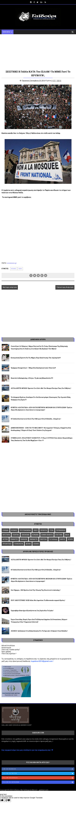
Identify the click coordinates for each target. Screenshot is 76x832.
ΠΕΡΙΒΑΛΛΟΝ (60, 530)
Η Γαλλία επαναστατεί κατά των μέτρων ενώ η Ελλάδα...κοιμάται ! (36, 419)
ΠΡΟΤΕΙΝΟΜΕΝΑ (25, 530)
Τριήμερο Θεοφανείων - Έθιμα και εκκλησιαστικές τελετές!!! (33, 368)
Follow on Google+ (38, 778)
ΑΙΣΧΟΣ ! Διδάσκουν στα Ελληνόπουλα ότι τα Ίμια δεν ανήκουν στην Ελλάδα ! (39, 631)
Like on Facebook (38, 769)
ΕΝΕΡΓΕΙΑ (43, 539)
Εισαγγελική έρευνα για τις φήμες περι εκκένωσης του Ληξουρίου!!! (36, 358)
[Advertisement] (38, 52)
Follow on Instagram (38, 782)
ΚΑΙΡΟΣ (62, 539)
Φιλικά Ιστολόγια (8, 646)
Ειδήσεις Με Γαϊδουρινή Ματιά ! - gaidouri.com (30, 790)
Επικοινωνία (6, 648)
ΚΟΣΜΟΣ (13, 268)
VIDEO (20, 268)
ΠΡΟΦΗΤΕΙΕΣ (7, 544)
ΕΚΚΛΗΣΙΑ (24, 539)
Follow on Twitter (38, 773)
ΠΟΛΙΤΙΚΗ (16, 535)
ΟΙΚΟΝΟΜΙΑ (25, 535)
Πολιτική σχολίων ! (9, 654)
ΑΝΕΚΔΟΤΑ (33, 539)
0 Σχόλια (48, 80)
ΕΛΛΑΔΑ (5, 530)
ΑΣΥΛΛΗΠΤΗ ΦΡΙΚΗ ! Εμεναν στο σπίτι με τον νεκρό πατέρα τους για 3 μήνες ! (41, 388)
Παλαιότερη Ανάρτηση (64, 287)
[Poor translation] (7, 800)
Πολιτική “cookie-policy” (11, 650)
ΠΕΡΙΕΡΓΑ (43, 530)
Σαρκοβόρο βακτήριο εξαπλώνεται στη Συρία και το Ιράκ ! (32, 611)
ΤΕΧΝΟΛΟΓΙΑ (18, 544)
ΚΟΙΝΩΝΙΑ (35, 535)
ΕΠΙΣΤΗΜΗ (58, 535)
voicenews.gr (12, 263)
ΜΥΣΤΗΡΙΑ (6, 535)
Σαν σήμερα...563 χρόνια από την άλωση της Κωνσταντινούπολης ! (35, 590)
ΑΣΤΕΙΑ (5, 539)
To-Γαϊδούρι (53, 539)
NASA (67, 535)
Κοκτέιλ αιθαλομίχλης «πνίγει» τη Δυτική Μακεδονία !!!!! (32, 378)
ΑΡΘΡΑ (70, 539)
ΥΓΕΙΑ (51, 530)
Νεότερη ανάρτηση (10, 287)
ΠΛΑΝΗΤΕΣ (14, 539)
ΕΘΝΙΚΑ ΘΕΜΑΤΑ (47, 535)
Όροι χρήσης (6, 652)
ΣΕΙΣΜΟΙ (36, 544)
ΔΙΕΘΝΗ (28, 544)
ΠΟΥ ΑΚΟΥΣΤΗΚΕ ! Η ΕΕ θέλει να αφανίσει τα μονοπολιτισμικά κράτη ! (38, 600)
